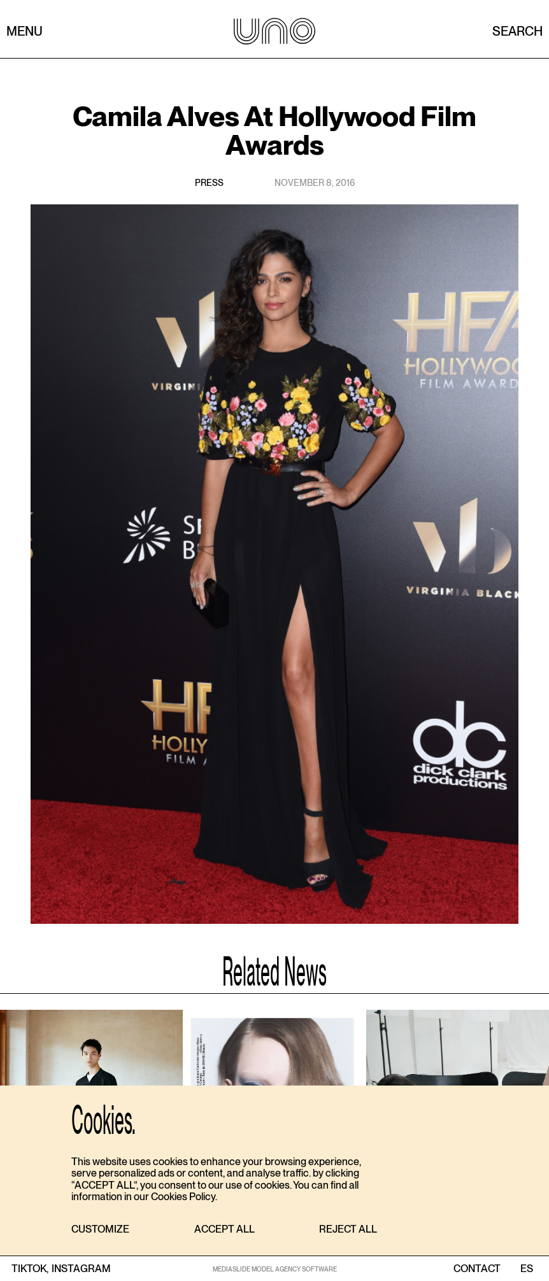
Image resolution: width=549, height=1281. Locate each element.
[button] (100, 1230)
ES (526, 1269)
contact (477, 1269)
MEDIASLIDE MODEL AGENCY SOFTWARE (275, 1269)
